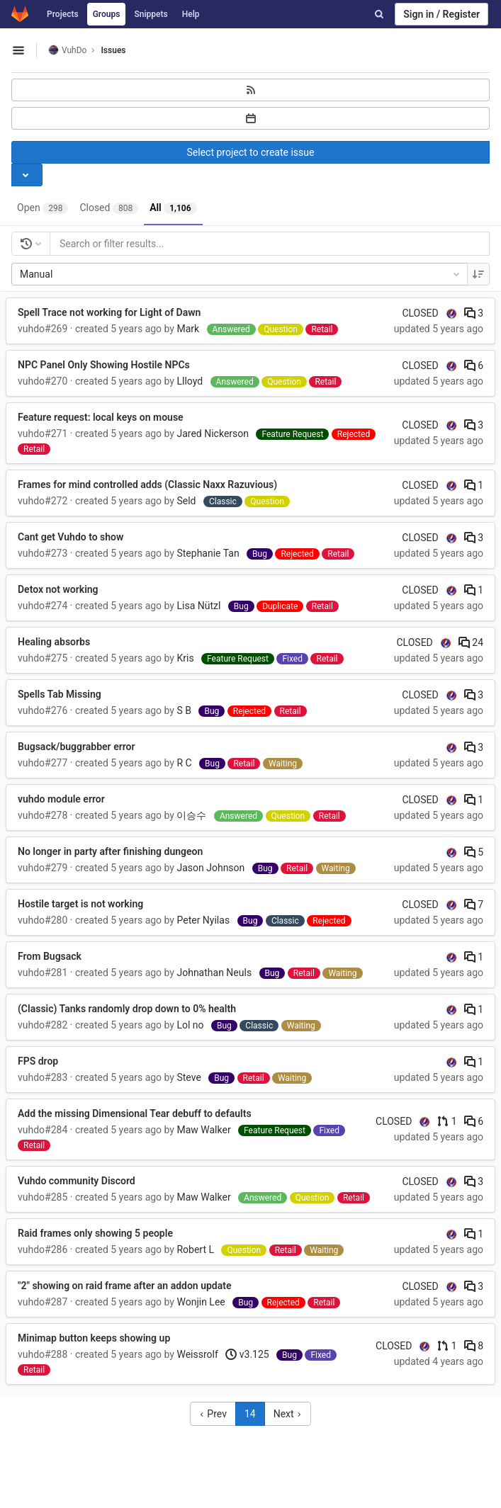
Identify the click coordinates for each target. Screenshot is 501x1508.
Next (288, 1413)
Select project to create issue (251, 152)
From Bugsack (49, 956)
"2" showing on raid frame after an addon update (125, 1285)
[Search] (379, 14)
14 (250, 1413)
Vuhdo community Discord (76, 1180)
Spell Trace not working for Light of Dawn (109, 312)
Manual (241, 274)
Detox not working (58, 589)
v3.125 (247, 1354)
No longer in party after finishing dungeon (110, 851)
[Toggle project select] (27, 175)
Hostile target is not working (80, 903)
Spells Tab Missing (59, 694)
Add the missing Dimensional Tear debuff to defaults (135, 1113)
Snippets (150, 14)
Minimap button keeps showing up (94, 1338)
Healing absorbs (54, 641)
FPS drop (38, 1061)
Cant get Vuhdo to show (70, 537)
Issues (113, 50)
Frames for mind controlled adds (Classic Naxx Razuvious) (147, 484)
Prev (213, 1413)
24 (470, 642)
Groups (106, 14)
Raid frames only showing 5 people (95, 1233)
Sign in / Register (441, 14)
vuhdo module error (61, 799)
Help (191, 14)
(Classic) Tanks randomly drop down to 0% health (127, 1008)
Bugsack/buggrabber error (76, 746)
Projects (63, 14)
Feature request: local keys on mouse (101, 417)
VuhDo (67, 50)
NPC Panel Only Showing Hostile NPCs (104, 364)
